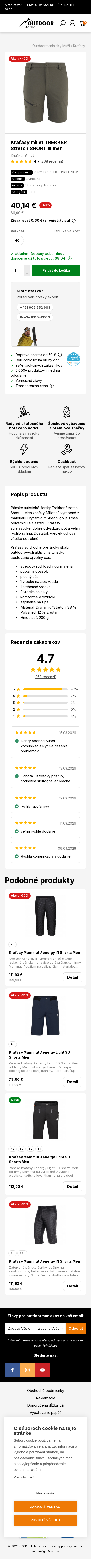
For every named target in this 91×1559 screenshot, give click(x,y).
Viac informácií (24, 1477)
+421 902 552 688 (35, 307)
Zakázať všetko (45, 1507)
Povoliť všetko (45, 1520)
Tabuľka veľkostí (66, 231)
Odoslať (75, 1328)
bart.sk (54, 1551)
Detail (72, 977)
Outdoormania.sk (45, 46)
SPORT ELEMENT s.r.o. (34, 1546)
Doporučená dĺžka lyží (45, 1405)
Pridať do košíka (56, 270)
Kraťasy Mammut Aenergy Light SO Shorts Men (39, 1054)
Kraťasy (79, 46)
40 (17, 240)
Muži (66, 46)
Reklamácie (45, 1398)
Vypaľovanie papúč (46, 1412)
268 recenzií (45, 677)
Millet (29, 155)
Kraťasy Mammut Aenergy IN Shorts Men (44, 952)
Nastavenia (45, 1493)
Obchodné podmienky (45, 1390)
